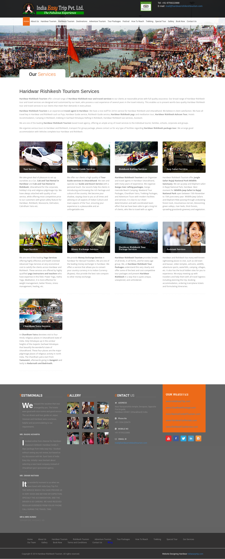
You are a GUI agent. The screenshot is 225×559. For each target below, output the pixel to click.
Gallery (171, 21)
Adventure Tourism (97, 21)
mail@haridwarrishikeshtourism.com (184, 6)
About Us (35, 21)
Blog (110, 542)
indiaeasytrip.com (195, 554)
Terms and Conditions (77, 542)
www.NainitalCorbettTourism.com (183, 414)
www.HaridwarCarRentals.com (181, 420)
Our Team (31, 542)
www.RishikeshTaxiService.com (182, 427)
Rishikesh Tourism (66, 21)
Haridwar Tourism (48, 21)
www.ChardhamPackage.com (181, 407)
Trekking (149, 21)
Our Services (188, 539)
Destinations (81, 21)
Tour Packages (114, 21)
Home (26, 21)
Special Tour (160, 21)
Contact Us (192, 21)
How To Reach (137, 21)
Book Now (180, 21)
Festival (126, 21)
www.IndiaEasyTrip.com (178, 401)
